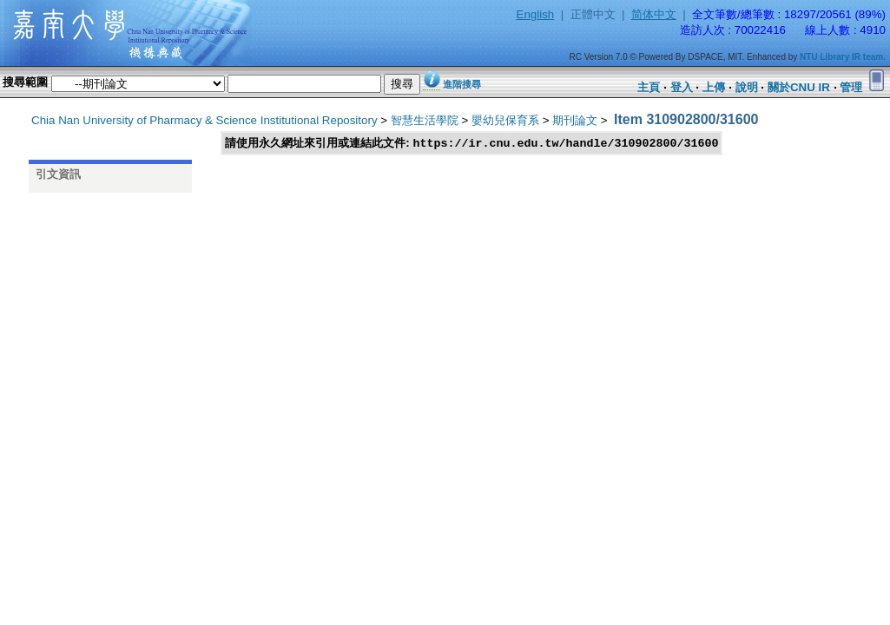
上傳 (713, 87)
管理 (851, 87)
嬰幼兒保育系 (505, 120)
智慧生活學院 (424, 120)
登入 (681, 87)
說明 (746, 87)
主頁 (648, 87)
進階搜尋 (462, 84)
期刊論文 (574, 120)
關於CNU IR (799, 87)
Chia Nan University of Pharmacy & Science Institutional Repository (204, 120)
